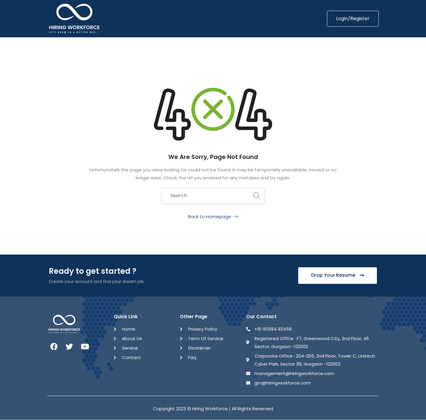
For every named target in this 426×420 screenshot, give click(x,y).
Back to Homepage (213, 216)
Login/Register (352, 18)
